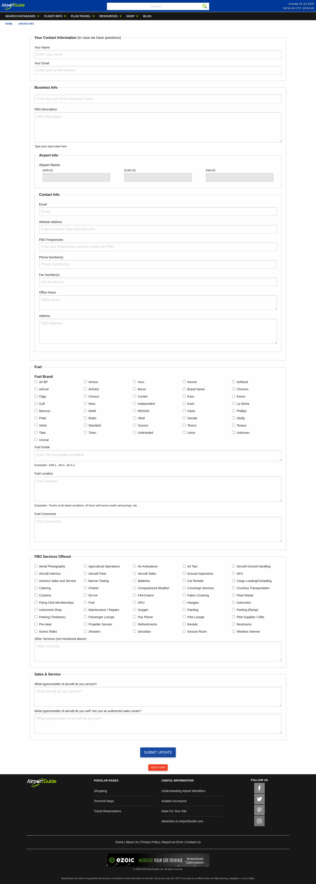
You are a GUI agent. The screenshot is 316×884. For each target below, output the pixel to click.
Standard (94, 425)
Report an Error (172, 842)
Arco (141, 382)
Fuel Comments (45, 514)
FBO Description (45, 109)
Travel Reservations (107, 811)
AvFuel (43, 389)
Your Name (42, 47)
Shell (141, 418)
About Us (132, 842)
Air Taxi (192, 566)
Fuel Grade (42, 447)
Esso (190, 396)
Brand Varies (196, 389)
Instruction (244, 602)
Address (44, 316)
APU (240, 573)
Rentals (192, 624)
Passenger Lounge (101, 617)
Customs (45, 595)
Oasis (191, 411)
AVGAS (93, 389)
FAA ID (210, 170)
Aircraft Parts (97, 573)
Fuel (91, 602)
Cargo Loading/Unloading (254, 581)
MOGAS (143, 411)
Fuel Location (43, 473)
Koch (190, 403)
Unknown (243, 432)
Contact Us (193, 842)
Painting (193, 610)
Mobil (92, 411)
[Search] (205, 6)
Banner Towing (98, 581)
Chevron (242, 389)
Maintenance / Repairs (103, 610)
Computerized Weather (153, 588)
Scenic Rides (48, 631)
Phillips (241, 411)
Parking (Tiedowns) (52, 617)
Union (191, 432)
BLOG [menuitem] (147, 16)
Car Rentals (195, 581)
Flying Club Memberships (56, 602)
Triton (92, 432)
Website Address (50, 222)
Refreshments (147, 624)
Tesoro (192, 425)
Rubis (92, 418)
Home (9, 23)
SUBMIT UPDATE (158, 752)
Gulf (42, 403)
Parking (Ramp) (247, 610)
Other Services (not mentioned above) (60, 639)
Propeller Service (100, 624)
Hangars (193, 602)
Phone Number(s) (51, 257)
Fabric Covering (198, 595)
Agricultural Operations (104, 566)
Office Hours (47, 292)
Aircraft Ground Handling (254, 566)
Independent (146, 403)
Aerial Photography (52, 566)
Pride (42, 418)
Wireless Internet (248, 631)
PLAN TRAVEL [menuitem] (81, 16)
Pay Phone (145, 617)
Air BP (43, 382)
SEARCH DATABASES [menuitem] (20, 16)
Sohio (43, 425)
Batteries (144, 581)
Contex (142, 396)
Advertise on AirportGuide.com (182, 821)
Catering (45, 588)
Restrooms (244, 624)
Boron (142, 389)
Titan (42, 432)
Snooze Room (197, 631)
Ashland (242, 382)
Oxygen (143, 610)
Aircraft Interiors (50, 573)
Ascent (192, 382)
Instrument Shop (50, 610)
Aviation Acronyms (174, 801)
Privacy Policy (150, 842)
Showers (94, 631)
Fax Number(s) (49, 275)
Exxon (241, 396)
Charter (93, 588)
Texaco (241, 425)
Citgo (42, 396)
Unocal (44, 440)
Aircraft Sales (147, 573)
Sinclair (192, 418)
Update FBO (26, 23)
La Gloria (243, 403)
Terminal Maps (104, 801)
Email (43, 204)
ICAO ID (130, 170)
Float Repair (245, 595)
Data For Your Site (174, 811)
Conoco (93, 396)
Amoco (93, 382)
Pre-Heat (45, 624)
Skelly (241, 418)
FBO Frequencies (51, 239)
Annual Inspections (200, 573)
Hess (91, 403)
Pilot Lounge (196, 617)
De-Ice (92, 595)
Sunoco (143, 425)
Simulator (144, 631)
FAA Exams (146, 595)
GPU (141, 602)
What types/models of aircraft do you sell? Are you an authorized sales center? (87, 711)
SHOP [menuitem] (130, 16)
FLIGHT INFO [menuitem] (53, 16)
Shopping (100, 791)
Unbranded (145, 432)
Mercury (44, 411)
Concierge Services (200, 588)
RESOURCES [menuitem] (108, 16)
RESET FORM (158, 767)
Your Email (41, 63)
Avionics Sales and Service (57, 581)
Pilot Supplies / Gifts (250, 617)
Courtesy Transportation (253, 588)
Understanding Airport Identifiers (183, 791)
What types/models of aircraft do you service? (65, 684)
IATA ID (48, 170)
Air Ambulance (148, 566)
